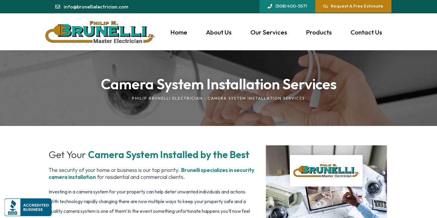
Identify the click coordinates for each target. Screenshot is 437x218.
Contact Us (366, 32)
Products (319, 32)
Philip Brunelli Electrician (167, 98)
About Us (219, 32)
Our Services (268, 32)
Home (178, 32)
